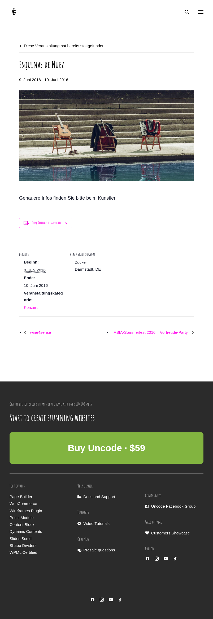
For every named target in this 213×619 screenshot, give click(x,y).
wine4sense (40, 332)
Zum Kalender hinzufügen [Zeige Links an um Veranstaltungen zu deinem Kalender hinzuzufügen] (46, 223)
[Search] (184, 12)
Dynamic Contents (26, 531)
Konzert (31, 307)
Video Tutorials (96, 523)
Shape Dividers (23, 545)
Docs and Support (99, 496)
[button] (201, 12)
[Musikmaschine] (14, 11)
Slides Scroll (21, 538)
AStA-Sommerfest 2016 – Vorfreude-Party (151, 332)
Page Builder (21, 496)
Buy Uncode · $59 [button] (106, 448)
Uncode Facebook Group (173, 506)
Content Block (22, 524)
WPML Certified (23, 552)
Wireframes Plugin (26, 510)
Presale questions (99, 550)
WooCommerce (23, 503)
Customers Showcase (170, 533)
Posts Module (22, 517)
